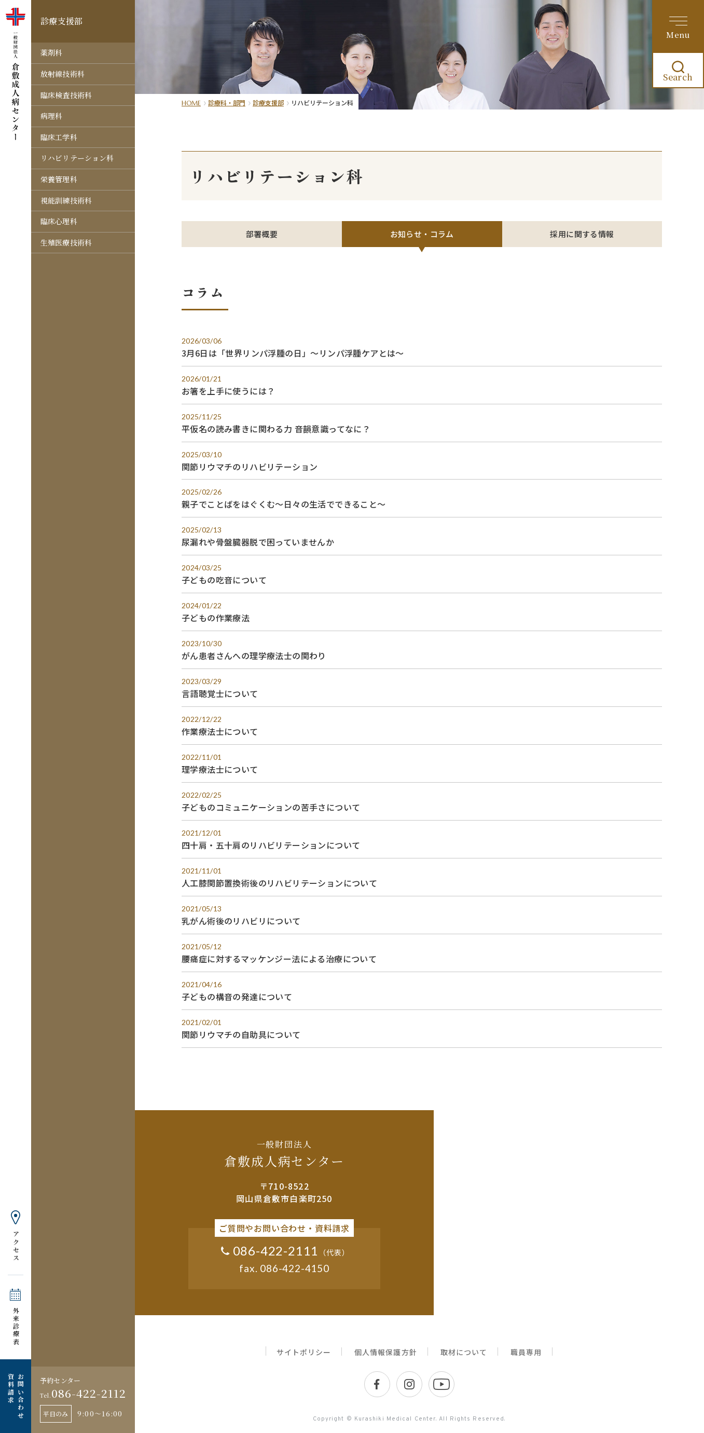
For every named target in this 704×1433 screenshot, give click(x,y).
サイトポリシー (304, 1352)
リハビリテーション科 (77, 158)
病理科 (51, 116)
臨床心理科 (58, 221)
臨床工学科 (58, 137)
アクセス (15, 1246)
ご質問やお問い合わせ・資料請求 (284, 1228)
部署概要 (262, 233)
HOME (191, 103)
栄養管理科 (58, 179)
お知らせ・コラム (422, 233)
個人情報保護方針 (385, 1352)
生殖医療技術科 (66, 242)
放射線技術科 (62, 74)
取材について (463, 1352)
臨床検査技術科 (66, 95)
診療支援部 (268, 102)
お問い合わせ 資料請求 (15, 1396)
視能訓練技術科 (66, 200)
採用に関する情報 (582, 233)
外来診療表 (15, 1326)
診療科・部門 (226, 102)
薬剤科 (51, 52)
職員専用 (526, 1352)
